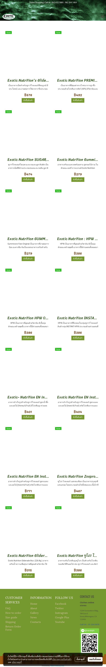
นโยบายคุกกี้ (17, 662)
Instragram (61, 612)
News (33, 617)
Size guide (11, 617)
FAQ (7, 608)
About (33, 608)
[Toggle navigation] (102, 17)
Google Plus (62, 617)
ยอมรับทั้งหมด (95, 659)
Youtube (60, 622)
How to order (13, 612)
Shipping (10, 622)
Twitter (59, 608)
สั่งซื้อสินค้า (28, 100)
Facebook (60, 603)
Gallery (34, 612)
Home (33, 603)
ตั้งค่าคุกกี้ (80, 659)
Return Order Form (13, 627)
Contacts (35, 622)
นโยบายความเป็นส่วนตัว (61, 659)
